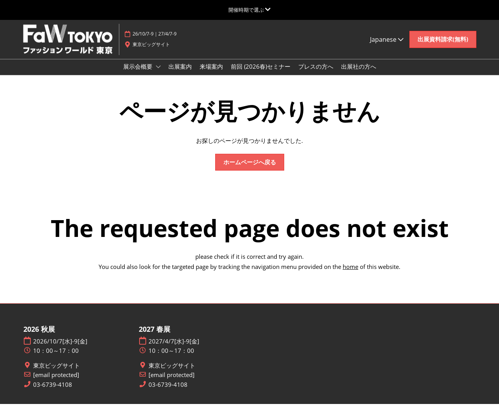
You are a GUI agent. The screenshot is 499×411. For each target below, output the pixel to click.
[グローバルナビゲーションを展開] (249, 9)
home (350, 274)
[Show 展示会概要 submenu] (158, 74)
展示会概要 (138, 74)
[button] (442, 46)
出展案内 (180, 74)
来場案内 (211, 74)
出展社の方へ (358, 74)
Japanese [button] (386, 47)
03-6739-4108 (52, 391)
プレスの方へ (315, 74)
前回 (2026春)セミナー (260, 74)
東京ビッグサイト (56, 372)
